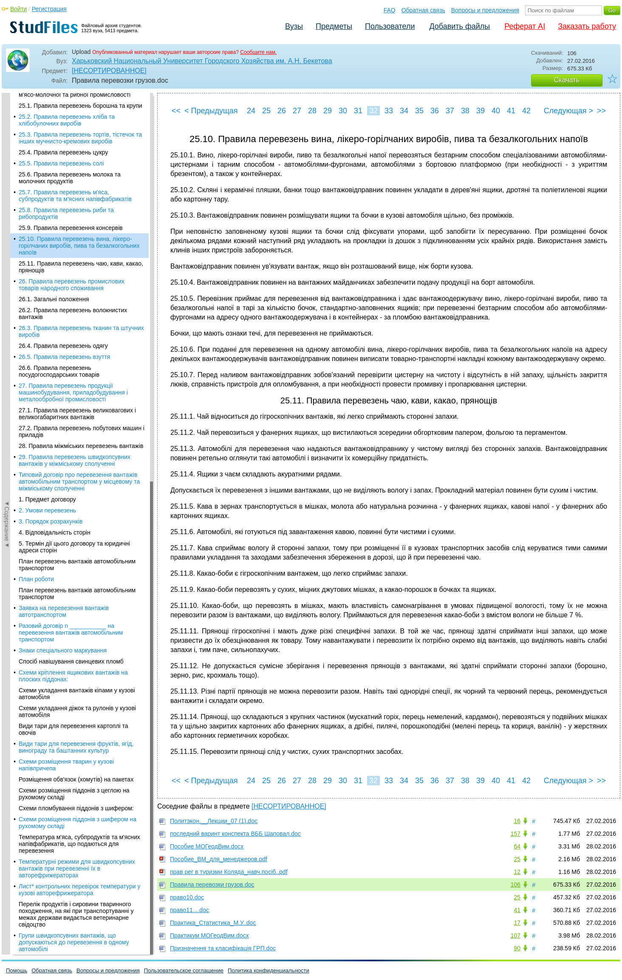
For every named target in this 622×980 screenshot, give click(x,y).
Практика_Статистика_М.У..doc (213, 922)
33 (389, 110)
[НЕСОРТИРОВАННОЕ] (109, 70)
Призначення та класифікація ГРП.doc (223, 948)
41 (511, 110)
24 (251, 110)
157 (515, 833)
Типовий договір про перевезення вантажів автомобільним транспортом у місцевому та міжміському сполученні (79, 354)
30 (343, 110)
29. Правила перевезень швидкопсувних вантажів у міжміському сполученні (74, 332)
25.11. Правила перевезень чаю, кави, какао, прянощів (81, 139)
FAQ (390, 10)
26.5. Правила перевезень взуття (64, 229)
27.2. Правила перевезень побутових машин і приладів (81, 304)
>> (601, 110)
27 (297, 110)
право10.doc (187, 897)
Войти (18, 9)
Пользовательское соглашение (183, 970)
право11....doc (189, 910)
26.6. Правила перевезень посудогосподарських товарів (59, 243)
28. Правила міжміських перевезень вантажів (81, 318)
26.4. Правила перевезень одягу (63, 218)
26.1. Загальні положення (54, 171)
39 (480, 110)
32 (373, 110)
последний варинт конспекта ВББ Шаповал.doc (235, 833)
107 (515, 935)
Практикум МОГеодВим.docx (209, 935)
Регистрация (49, 9)
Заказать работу (587, 26)
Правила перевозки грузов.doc (212, 884)
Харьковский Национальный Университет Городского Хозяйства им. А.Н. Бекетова (202, 60)
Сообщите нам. (258, 52)
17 (517, 922)
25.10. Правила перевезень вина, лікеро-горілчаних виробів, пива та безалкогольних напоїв (79, 118)
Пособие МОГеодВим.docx (206, 846)
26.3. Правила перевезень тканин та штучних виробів (81, 203)
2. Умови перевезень (47, 382)
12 (517, 871)
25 (266, 110)
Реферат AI (524, 26)
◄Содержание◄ (6, 241)
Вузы (294, 26)
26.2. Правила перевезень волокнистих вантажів (73, 186)
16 (517, 821)
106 (515, 884)
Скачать (567, 80)
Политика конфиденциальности (268, 970)
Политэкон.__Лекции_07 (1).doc (213, 821)
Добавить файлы (459, 26)
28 (312, 110)
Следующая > (568, 110)
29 (327, 110)
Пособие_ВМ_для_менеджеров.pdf (218, 859)
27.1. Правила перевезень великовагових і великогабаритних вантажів (77, 286)
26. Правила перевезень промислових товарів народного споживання (71, 157)
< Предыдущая (211, 110)
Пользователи (390, 26)
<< (176, 110)
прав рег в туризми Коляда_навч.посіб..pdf (229, 871)
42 (526, 110)
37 (450, 110)
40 (496, 110)
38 (465, 110)
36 (434, 110)
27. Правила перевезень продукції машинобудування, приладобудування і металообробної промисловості (73, 265)
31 (358, 110)
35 (419, 110)
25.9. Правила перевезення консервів (71, 100)
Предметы (334, 26)
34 (404, 110)
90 (517, 948)
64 (517, 846)
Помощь (16, 970)
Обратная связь (423, 10)
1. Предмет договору (47, 371)
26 (281, 110)
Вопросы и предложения (485, 10)
